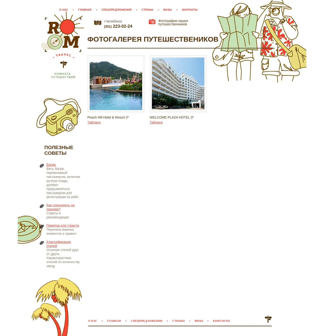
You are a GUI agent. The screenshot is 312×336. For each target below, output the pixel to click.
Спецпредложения (146, 321)
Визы (199, 321)
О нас (92, 321)
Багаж (51, 165)
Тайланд (94, 122)
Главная (114, 321)
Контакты (221, 321)
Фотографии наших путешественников (173, 22)
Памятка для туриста (63, 225)
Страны (178, 321)
